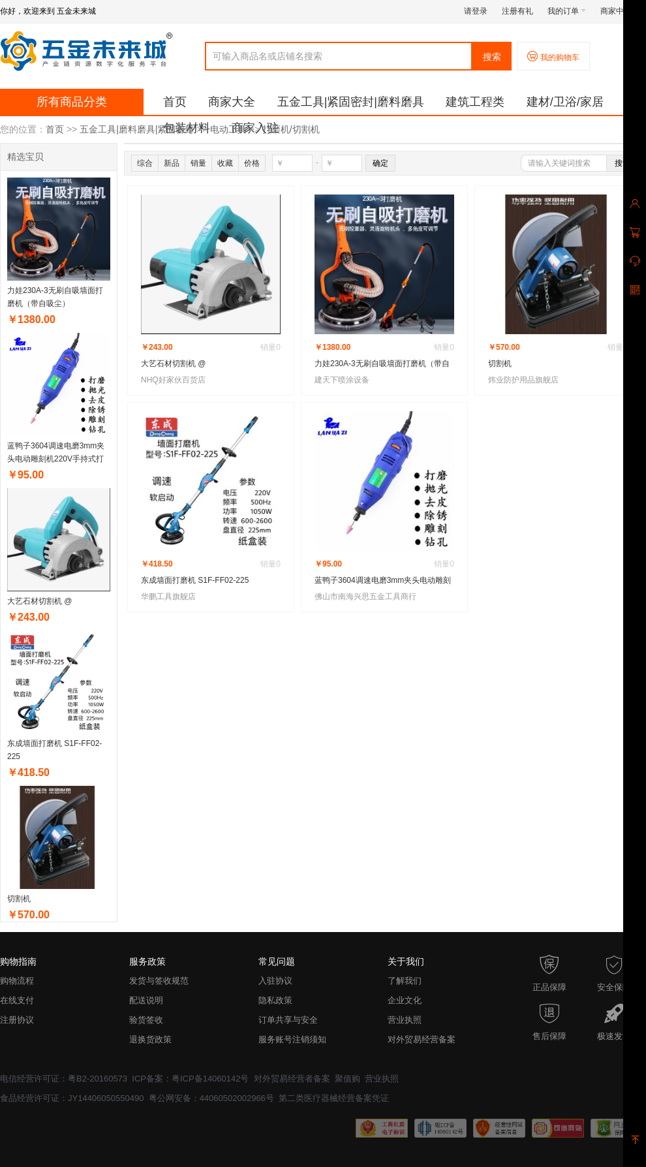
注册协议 (17, 1020)
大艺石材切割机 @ (39, 601)
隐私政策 (275, 1000)
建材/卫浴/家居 (565, 101)
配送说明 (146, 1000)
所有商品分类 (72, 101)
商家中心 (619, 11)
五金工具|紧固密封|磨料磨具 (350, 101)
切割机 (19, 898)
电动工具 (228, 129)
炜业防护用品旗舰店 (523, 379)
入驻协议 (275, 981)
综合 (145, 163)
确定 (380, 163)
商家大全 (231, 101)
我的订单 (566, 11)
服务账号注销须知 (292, 1039)
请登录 (475, 11)
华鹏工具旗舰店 (168, 596)
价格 (252, 163)
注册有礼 (517, 11)
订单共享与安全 (288, 1020)
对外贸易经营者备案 (292, 1078)
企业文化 (405, 1000)
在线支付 (17, 1000)
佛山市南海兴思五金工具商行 (365, 596)
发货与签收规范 (159, 981)
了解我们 (405, 981)
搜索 (492, 57)
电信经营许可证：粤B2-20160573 (63, 1078)
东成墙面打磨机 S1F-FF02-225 (195, 580)
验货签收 (146, 1020)
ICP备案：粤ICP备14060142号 (190, 1078)
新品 (171, 163)
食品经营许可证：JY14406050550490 (72, 1098)
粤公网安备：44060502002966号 (211, 1098)
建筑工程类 (475, 101)
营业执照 (405, 1020)
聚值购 (347, 1078)
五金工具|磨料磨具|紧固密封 (137, 129)
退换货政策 (150, 1039)
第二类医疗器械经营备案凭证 (334, 1098)
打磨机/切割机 (291, 129)
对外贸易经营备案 (421, 1039)
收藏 (225, 163)
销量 (198, 163)
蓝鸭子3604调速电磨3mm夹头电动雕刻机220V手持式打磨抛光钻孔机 (55, 458)
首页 (175, 101)
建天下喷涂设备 (342, 379)
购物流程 (17, 981)
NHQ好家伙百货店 (173, 379)
